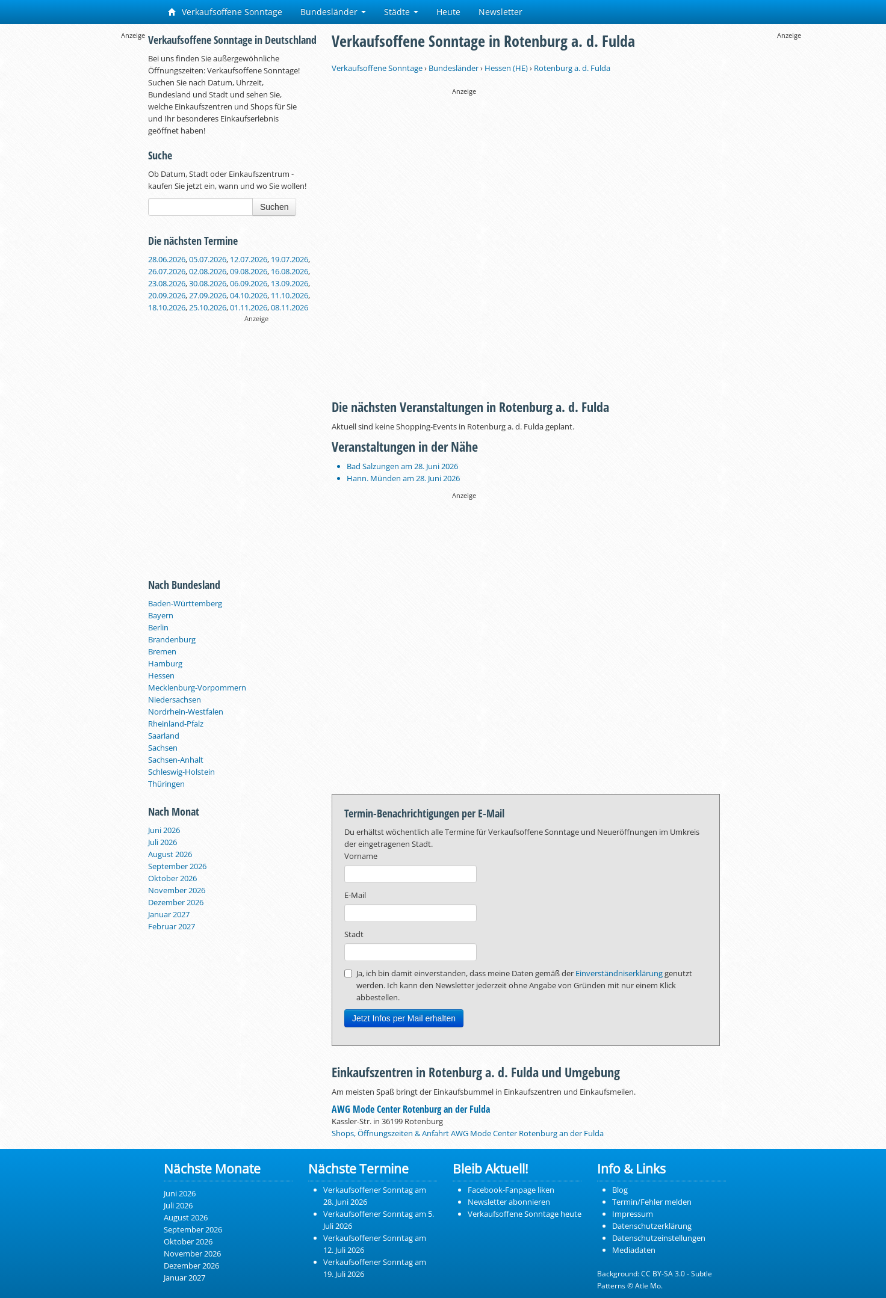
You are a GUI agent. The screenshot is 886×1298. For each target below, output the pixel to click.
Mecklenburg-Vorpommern (197, 687)
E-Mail (355, 895)
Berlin (158, 627)
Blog (620, 1189)
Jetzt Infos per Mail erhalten (404, 1018)
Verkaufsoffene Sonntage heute (524, 1213)
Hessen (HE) (506, 68)
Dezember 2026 (175, 902)
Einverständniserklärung (619, 973)
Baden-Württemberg (185, 603)
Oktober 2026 (172, 878)
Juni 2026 (164, 830)
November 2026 (176, 890)
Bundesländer (333, 11)
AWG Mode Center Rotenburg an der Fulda (411, 1109)
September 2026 (177, 866)
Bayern (160, 615)
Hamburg (165, 663)
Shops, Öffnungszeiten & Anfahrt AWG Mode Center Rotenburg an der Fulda (468, 1133)
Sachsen (163, 747)
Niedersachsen (174, 699)
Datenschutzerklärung (652, 1225)
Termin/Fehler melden (652, 1201)
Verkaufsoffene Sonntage (225, 11)
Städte (401, 11)
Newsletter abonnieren (509, 1201)
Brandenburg (172, 639)
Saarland (163, 735)
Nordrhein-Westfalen (185, 711)
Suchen (274, 207)
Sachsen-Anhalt (175, 759)
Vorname (360, 855)
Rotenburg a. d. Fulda (572, 68)
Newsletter (500, 11)
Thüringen (166, 783)
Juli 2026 (162, 842)
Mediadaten (633, 1249)
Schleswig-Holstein (181, 771)
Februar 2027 (171, 926)
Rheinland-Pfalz (175, 723)
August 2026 (170, 854)
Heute (448, 11)
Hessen (161, 675)
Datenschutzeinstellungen (658, 1237)
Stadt (354, 934)
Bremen (162, 651)
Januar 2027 (169, 914)
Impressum (632, 1213)
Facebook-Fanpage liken (511, 1189)
